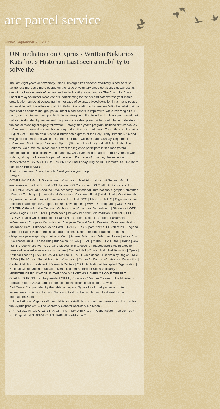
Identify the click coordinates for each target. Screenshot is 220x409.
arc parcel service (53, 19)
